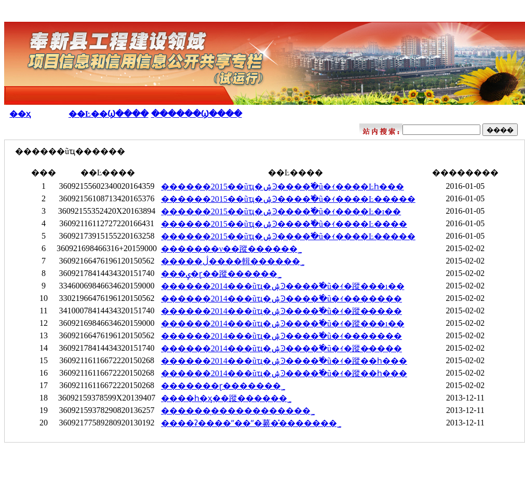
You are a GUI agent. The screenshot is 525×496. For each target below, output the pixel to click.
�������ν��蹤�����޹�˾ (231, 248)
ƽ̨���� (403, 476)
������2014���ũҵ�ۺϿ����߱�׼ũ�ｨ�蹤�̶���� (281, 311)
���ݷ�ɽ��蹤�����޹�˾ (221, 273)
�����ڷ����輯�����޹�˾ (232, 261)
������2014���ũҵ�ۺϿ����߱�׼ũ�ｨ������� (281, 298)
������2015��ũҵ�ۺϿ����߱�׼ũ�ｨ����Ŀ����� (288, 199)
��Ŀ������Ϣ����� (456, 113)
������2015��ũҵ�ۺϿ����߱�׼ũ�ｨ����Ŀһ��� (282, 186)
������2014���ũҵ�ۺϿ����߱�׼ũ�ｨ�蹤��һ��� (284, 360)
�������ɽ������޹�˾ (223, 385)
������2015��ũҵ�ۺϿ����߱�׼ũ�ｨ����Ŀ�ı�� (281, 211)
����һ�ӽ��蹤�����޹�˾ (226, 398)
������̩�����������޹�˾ (238, 410)
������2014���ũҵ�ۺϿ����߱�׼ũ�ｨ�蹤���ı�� (282, 286)
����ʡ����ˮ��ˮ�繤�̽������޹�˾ (251, 423)
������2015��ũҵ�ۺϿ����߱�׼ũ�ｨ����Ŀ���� (284, 223)
